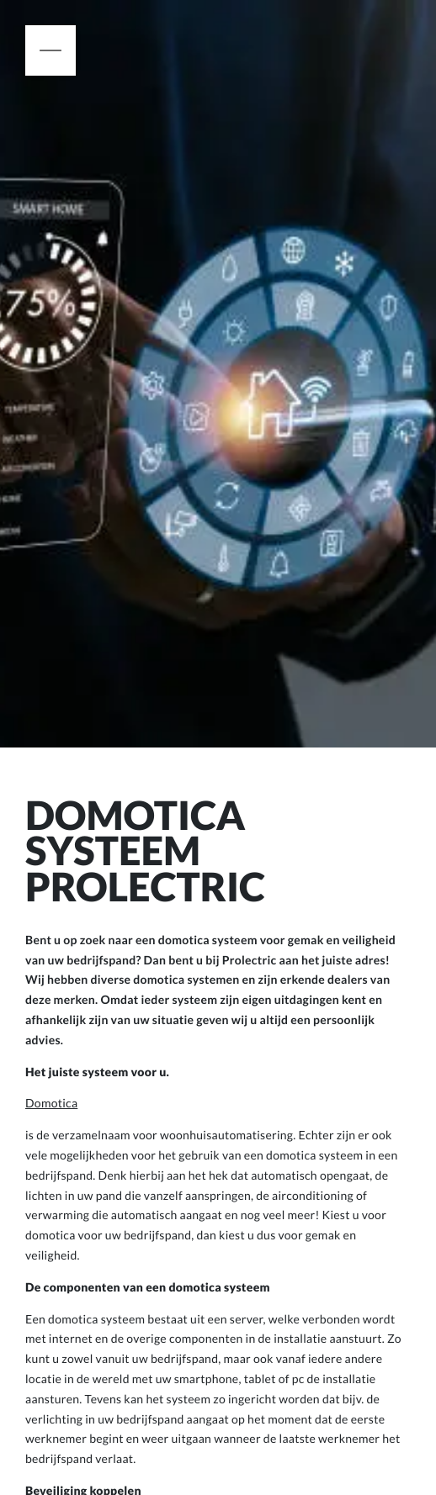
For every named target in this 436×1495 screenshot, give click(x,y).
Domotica (51, 1103)
